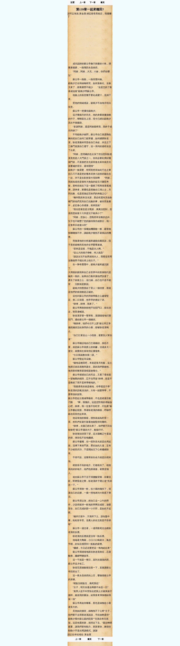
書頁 (102, 2)
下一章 (92, 2)
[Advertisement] (90, 40)
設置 (73, 2)
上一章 (83, 2)
